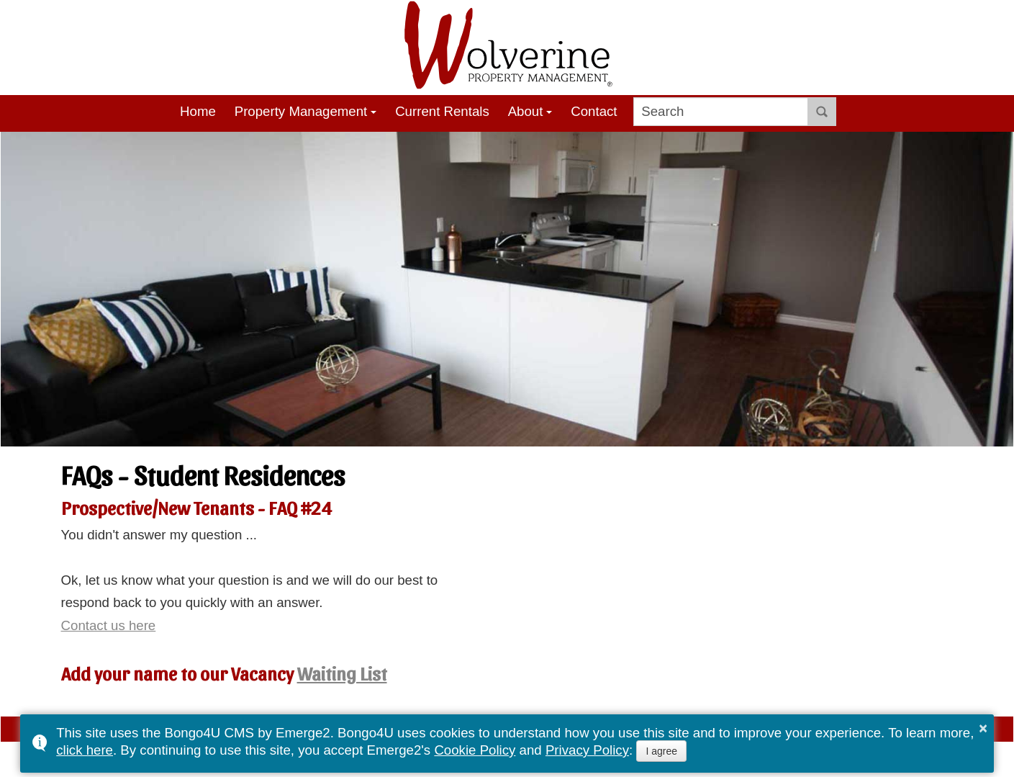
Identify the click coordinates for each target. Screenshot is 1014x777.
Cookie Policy (474, 750)
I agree (661, 751)
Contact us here (108, 625)
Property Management (301, 111)
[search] (720, 111)
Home (198, 111)
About (525, 111)
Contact (594, 111)
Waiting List (342, 672)
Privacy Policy (587, 750)
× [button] (983, 728)
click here (84, 750)
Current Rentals (442, 111)
